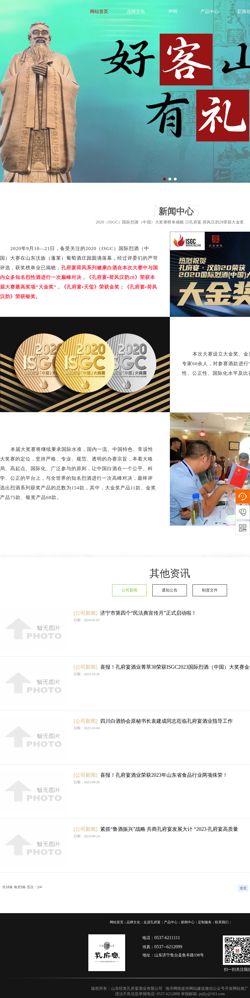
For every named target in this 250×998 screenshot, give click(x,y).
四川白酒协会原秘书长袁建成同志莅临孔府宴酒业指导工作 (166, 721)
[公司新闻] (85, 613)
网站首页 (99, 11)
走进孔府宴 (152, 922)
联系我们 (221, 922)
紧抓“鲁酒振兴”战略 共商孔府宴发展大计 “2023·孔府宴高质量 (169, 829)
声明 (172, 11)
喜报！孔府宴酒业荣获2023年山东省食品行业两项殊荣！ (164, 775)
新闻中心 (188, 922)
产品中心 (209, 11)
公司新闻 (129, 590)
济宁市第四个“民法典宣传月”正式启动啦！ (148, 613)
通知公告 (170, 590)
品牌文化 (136, 11)
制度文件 (210, 590)
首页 (243, 888)
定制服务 (204, 922)
